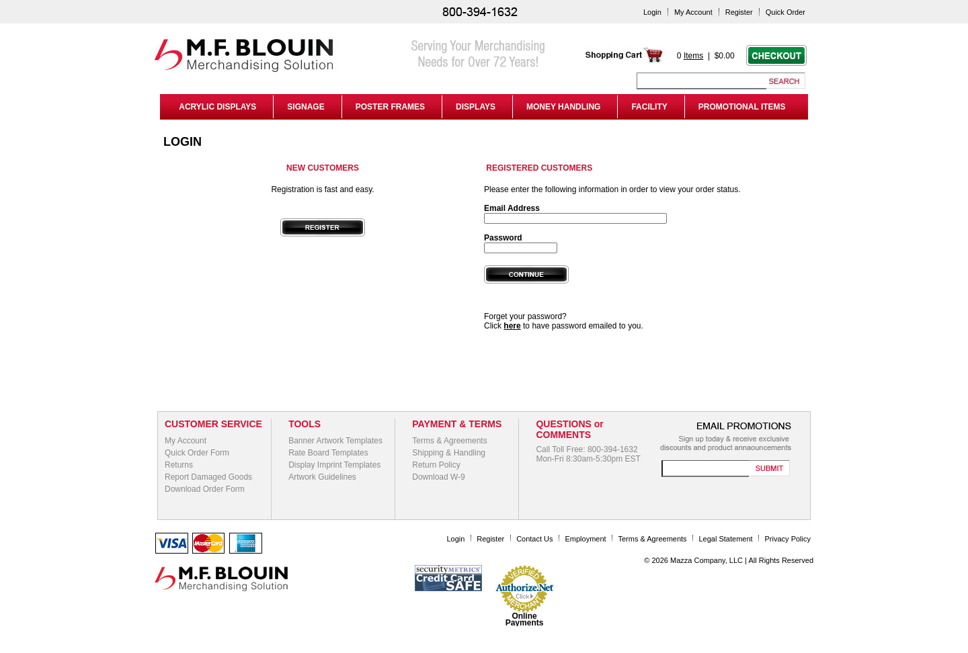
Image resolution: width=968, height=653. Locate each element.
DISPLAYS (475, 107)
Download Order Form (205, 489)
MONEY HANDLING (563, 107)
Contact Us (534, 539)
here (511, 326)
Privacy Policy (788, 539)
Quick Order (785, 12)
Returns (179, 465)
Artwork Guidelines (322, 477)
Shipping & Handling (448, 453)
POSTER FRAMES (390, 107)
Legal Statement (726, 539)
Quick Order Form (197, 453)
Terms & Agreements (449, 440)
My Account (693, 12)
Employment (585, 539)
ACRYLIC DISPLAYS (215, 107)
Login (652, 12)
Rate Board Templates (328, 453)
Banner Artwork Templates (335, 440)
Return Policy (436, 465)
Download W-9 (438, 477)
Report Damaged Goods (208, 477)
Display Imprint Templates (334, 465)
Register (739, 12)
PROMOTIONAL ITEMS (742, 107)
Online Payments (525, 619)
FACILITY (649, 107)
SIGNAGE (305, 107)
